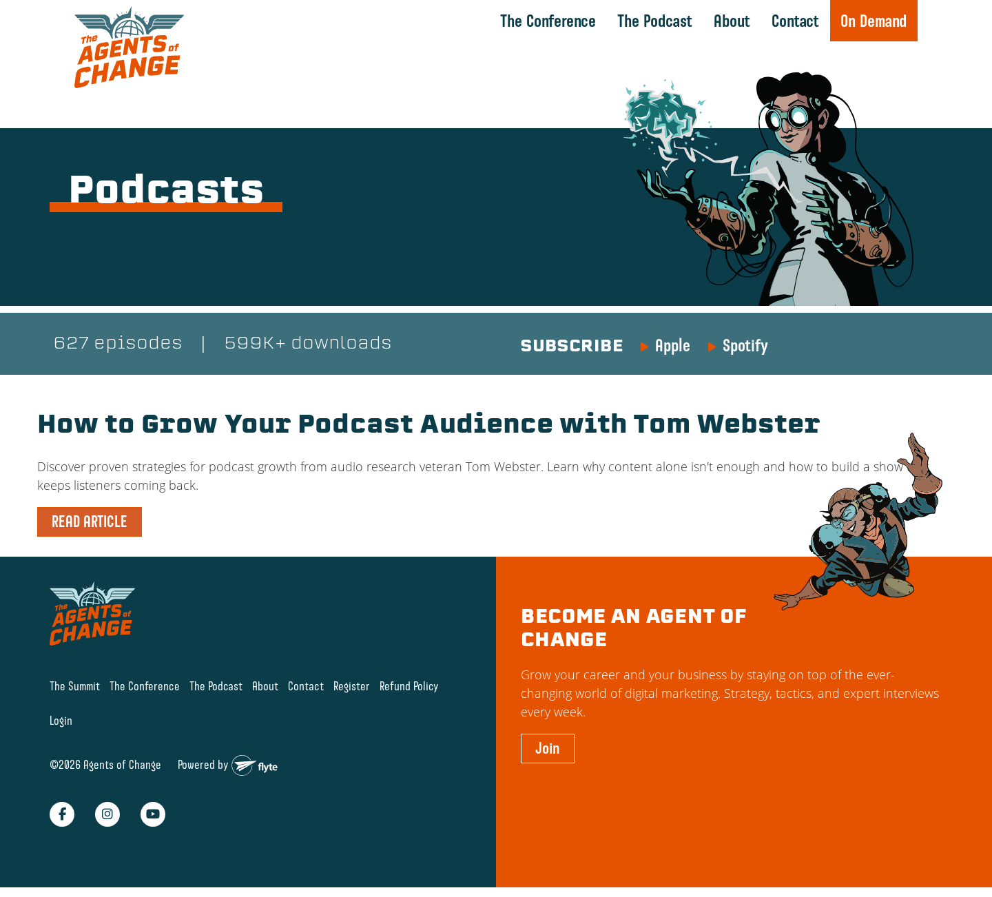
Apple (672, 345)
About (732, 21)
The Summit (75, 685)
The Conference (548, 21)
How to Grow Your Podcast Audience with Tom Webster (428, 426)
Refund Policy (409, 685)
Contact (795, 21)
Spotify (745, 345)
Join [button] (547, 748)
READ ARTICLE (89, 521)
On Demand (873, 21)
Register (351, 685)
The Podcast (654, 21)
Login (61, 721)
